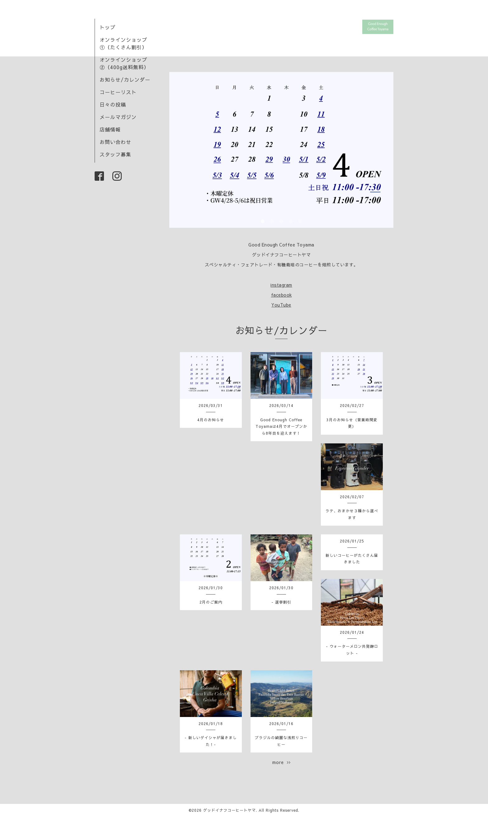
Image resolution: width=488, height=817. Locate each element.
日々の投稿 (113, 104)
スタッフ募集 (115, 154)
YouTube (281, 305)
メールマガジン (118, 116)
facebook (281, 295)
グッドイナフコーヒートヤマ (229, 810)
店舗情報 (110, 129)
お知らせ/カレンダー (125, 79)
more (281, 762)
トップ (107, 27)
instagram (281, 285)
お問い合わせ (115, 141)
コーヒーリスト (118, 91)
